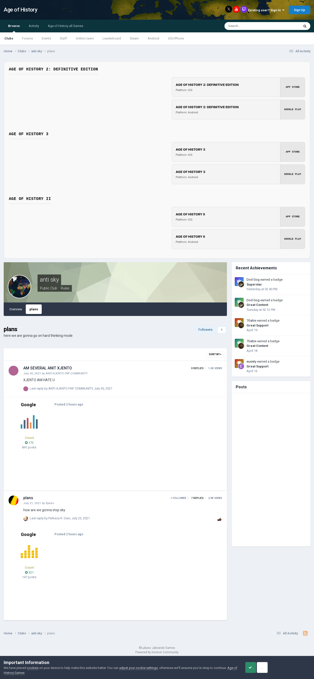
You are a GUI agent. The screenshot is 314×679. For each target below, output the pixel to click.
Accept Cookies (256, 667)
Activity (34, 26)
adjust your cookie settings (138, 668)
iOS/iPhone (176, 38)
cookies (33, 668)
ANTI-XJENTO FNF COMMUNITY (67, 373)
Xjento (50, 503)
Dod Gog (253, 279)
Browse (14, 28)
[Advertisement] (147, 451)
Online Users (85, 38)
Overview (15, 309)
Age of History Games (19, 673)
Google (28, 404)
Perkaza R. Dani (59, 518)
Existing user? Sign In (266, 10)
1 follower (178, 498)
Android (153, 38)
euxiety (251, 361)
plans (33, 309)
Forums (27, 38)
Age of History (20, 10)
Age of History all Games (65, 26)
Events (46, 38)
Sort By (215, 354)
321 (29, 572)
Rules (65, 288)
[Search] (249, 26)
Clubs (8, 38)
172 (29, 442)
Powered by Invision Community (157, 652)
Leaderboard (112, 38)
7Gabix (251, 320)
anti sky (49, 279)
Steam (134, 38)
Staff (63, 38)
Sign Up (299, 10)
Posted (67, 404)
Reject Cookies (293, 667)
